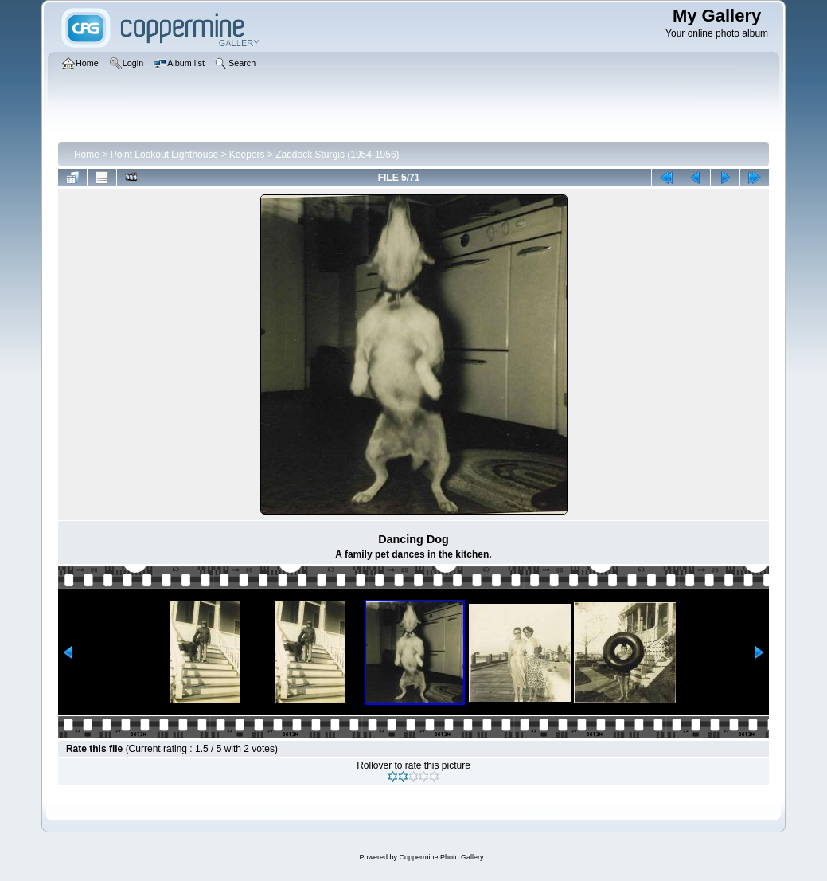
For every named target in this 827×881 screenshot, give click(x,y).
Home (86, 154)
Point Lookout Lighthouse (164, 154)
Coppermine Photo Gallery (441, 857)
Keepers (247, 154)
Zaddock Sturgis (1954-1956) (337, 154)
